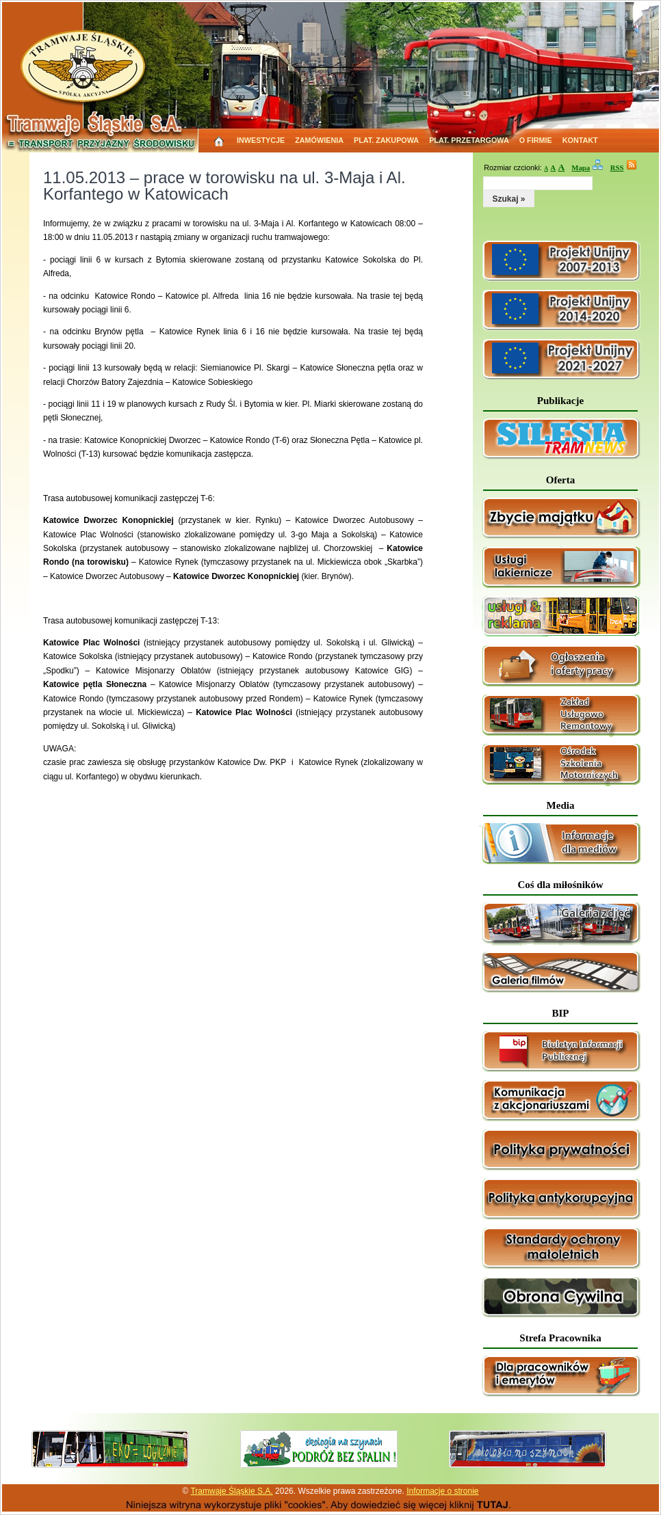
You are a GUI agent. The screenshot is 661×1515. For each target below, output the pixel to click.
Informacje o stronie (442, 1491)
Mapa (580, 167)
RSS (617, 167)
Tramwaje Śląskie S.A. (231, 1491)
